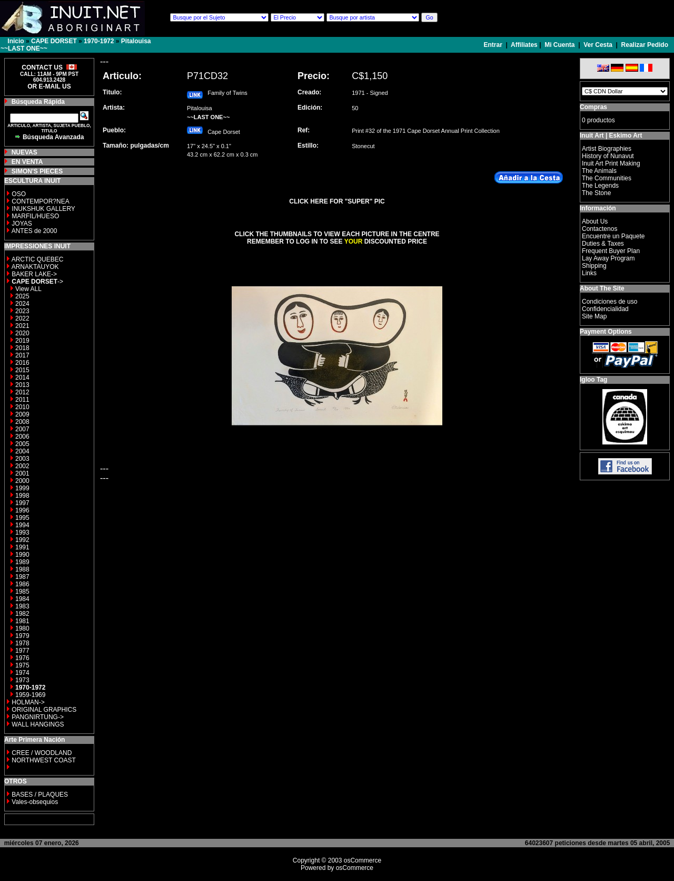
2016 (22, 362)
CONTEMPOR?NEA (40, 201)
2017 (22, 355)
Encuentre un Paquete (613, 236)
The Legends (600, 185)
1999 (22, 488)
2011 (22, 399)
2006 (22, 436)
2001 (22, 473)
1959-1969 (30, 695)
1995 (22, 517)
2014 (22, 377)
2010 (22, 407)
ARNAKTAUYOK (35, 266)
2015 (22, 370)
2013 (22, 385)
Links (589, 273)
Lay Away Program (608, 258)
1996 (22, 510)
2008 (22, 421)
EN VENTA (27, 162)
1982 (22, 613)
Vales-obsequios (35, 802)
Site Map (594, 316)
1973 (22, 680)
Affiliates (524, 45)
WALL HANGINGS (38, 724)
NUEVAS (24, 152)
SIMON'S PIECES (37, 171)
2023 (22, 311)
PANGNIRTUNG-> (38, 717)
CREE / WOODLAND (41, 753)
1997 (22, 503)
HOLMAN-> (28, 702)
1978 (22, 643)
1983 (22, 606)
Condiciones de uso (609, 301)
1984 (22, 599)
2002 (22, 466)
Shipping (594, 265)
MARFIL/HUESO (35, 216)
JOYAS (22, 223)
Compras (593, 107)
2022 (22, 318)
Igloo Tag (593, 379)
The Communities (606, 178)
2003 (22, 458)
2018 (22, 348)
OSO (19, 194)
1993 (22, 532)
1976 (22, 658)
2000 (22, 481)
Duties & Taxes (603, 243)
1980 (22, 628)
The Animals (599, 171)
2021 (22, 326)
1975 (22, 665)
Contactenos (599, 229)
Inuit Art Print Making (611, 163)
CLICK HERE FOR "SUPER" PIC (336, 201)
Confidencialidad (605, 309)
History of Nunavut (608, 156)
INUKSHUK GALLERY (43, 208)
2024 (22, 303)
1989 (22, 562)
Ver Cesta (597, 45)
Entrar (494, 45)
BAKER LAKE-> (34, 274)
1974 (22, 672)
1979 (22, 636)
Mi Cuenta (559, 45)
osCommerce (362, 860)
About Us (595, 221)
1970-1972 (99, 41)
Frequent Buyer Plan (611, 251)
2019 (22, 340)
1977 (22, 650)
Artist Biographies (606, 148)
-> (37, 281)
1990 (22, 554)
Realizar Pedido (644, 45)
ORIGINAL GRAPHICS (44, 709)
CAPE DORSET (54, 41)
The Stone (596, 193)
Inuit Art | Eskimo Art (611, 135)
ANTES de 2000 (34, 231)
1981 (22, 621)
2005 (22, 444)
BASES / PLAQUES (40, 794)
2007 (22, 429)
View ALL (28, 289)
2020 (22, 333)
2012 (22, 392)
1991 (22, 547)
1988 (22, 569)
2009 (22, 414)
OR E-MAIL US (49, 86)
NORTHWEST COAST (43, 760)
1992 (22, 540)
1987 (22, 576)
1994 (22, 525)
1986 (22, 584)
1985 (22, 591)
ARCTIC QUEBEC (38, 259)
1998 (22, 495)
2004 (22, 451)
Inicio (15, 41)
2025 (22, 296)
